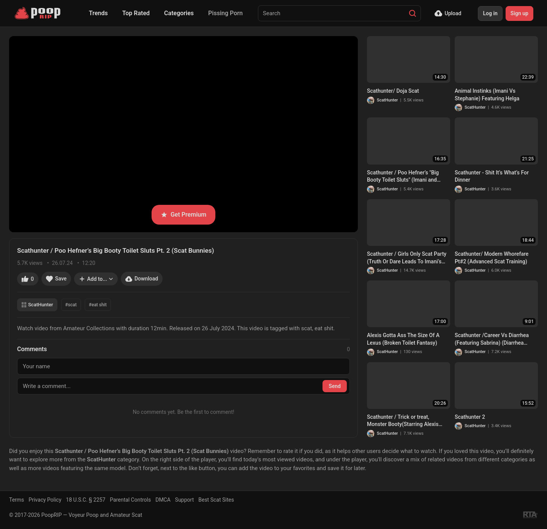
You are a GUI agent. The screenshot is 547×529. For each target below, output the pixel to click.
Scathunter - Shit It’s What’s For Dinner (492, 176)
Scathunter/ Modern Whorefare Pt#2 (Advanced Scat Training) (491, 257)
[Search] (412, 13)
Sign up (519, 13)
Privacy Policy (44, 500)
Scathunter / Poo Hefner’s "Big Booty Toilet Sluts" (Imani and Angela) (403, 176)
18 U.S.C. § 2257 (86, 500)
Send (335, 386)
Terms (16, 500)
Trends (98, 13)
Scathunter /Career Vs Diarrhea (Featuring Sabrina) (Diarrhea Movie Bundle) (492, 339)
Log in (490, 13)
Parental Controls (130, 500)
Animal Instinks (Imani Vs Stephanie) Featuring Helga (487, 94)
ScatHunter (37, 304)
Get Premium (183, 214)
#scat (71, 304)
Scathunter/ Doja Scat (393, 91)
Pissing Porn (225, 13)
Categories (179, 13)
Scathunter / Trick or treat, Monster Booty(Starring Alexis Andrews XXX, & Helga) (402, 421)
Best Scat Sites (216, 500)
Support (184, 500)
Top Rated (136, 13)
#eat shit (98, 304)
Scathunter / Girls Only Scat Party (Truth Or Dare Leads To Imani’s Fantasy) (406, 258)
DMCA (163, 500)
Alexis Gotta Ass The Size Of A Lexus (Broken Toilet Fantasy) (403, 339)
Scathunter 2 (470, 417)
